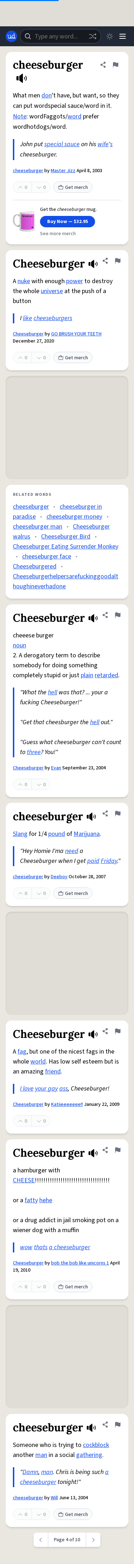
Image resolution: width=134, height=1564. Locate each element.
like (27, 318)
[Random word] (92, 36)
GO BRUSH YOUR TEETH (76, 334)
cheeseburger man (37, 526)
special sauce (62, 144)
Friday (109, 861)
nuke (24, 281)
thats (41, 1247)
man (41, 1455)
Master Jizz (63, 170)
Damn (30, 1472)
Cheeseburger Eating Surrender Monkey (65, 546)
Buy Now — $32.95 (67, 221)
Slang (20, 833)
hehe (45, 1200)
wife (103, 144)
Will (54, 1497)
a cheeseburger (69, 1247)
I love (27, 1088)
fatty (31, 1200)
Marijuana (87, 833)
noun (19, 645)
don (46, 95)
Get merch (73, 187)
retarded (106, 675)
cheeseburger (28, 170)
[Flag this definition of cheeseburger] (115, 64)
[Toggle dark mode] (109, 36)
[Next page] (93, 1540)
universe (52, 291)
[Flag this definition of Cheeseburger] (117, 260)
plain (87, 675)
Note (19, 116)
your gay (46, 1088)
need (71, 851)
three (34, 752)
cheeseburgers (53, 318)
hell (52, 692)
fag (22, 1051)
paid (93, 861)
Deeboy (59, 876)
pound (56, 833)
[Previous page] (41, 1540)
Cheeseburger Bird (65, 536)
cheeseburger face (46, 556)
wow (26, 1247)
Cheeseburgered (34, 566)
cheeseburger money (74, 516)
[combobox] (60, 36)
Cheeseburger (28, 334)
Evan (56, 768)
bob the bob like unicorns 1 (80, 1263)
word (74, 116)
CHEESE (24, 1180)
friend (53, 1071)
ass (63, 1088)
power (74, 281)
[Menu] (122, 36)
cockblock (96, 1445)
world (38, 1061)
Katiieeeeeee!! (67, 1104)
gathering (89, 1455)
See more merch (58, 233)
